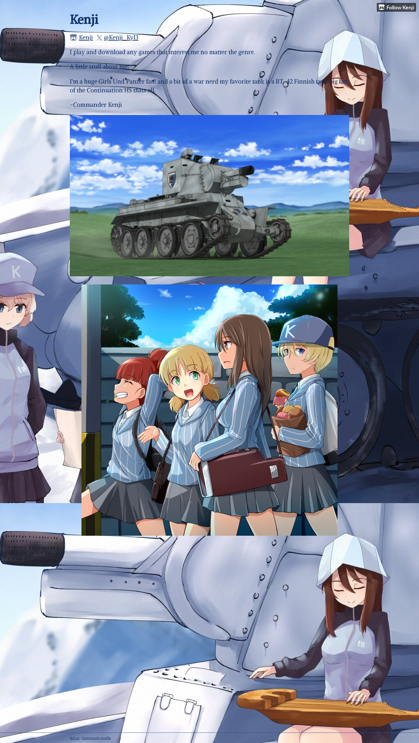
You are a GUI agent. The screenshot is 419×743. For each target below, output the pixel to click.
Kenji (86, 37)
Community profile (96, 738)
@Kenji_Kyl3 (121, 37)
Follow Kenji (396, 7)
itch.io (74, 738)
